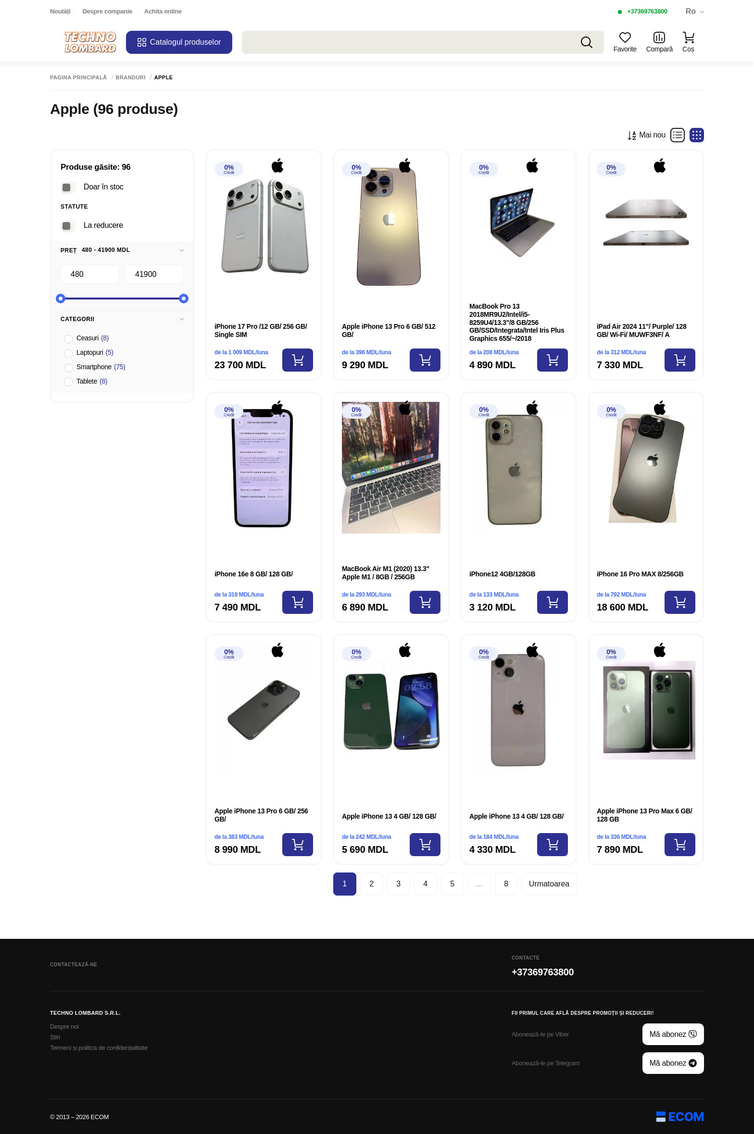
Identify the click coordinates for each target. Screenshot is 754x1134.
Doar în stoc (103, 187)
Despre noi (64, 1026)
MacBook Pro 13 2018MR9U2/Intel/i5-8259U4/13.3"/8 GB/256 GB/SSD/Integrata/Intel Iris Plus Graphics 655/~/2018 (516, 322)
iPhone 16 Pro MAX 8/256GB (640, 574)
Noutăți (60, 11)
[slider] (60, 298)
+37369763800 (647, 11)
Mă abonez (673, 1034)
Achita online (162, 11)
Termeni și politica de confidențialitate (99, 1047)
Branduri (131, 77)
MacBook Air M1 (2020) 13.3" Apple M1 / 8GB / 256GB (385, 573)
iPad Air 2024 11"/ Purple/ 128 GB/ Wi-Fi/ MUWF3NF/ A (641, 330)
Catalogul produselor (179, 42)
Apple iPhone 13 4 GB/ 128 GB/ (389, 816)
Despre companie (108, 11)
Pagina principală (78, 77)
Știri (55, 1037)
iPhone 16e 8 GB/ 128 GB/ (254, 574)
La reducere (103, 225)
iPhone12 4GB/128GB (502, 574)
